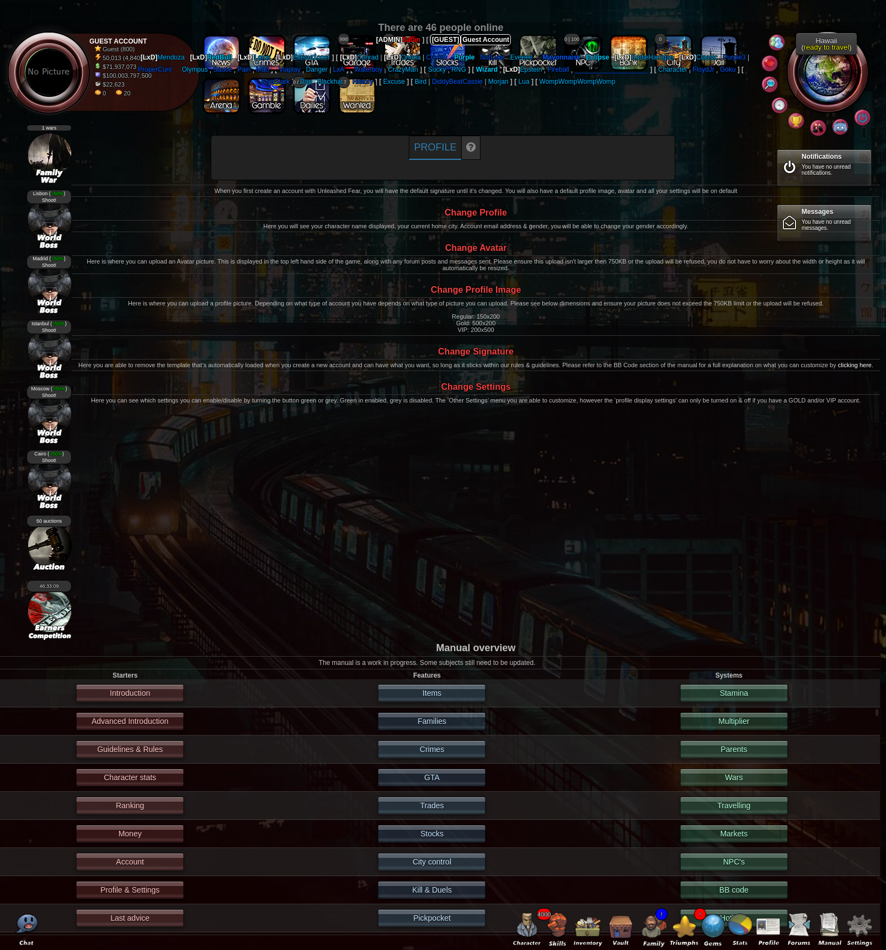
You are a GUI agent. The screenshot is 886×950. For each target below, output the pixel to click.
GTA (432, 777)
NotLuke (492, 57)
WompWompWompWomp (578, 81)
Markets (734, 833)
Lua (524, 81)
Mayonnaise (562, 57)
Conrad (367, 57)
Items (432, 693)
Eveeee (521, 57)
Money (130, 833)
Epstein (531, 69)
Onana (411, 57)
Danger (316, 69)
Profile (435, 147)
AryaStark (275, 81)
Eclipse (597, 57)
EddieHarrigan (653, 57)
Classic (707, 57)
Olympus (194, 69)
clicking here (855, 365)
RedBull (219, 57)
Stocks (432, 833)
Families (432, 721)
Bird (420, 81)
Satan (411, 40)
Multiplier (733, 721)
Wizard (487, 69)
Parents (733, 749)
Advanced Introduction (130, 721)
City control (432, 861)
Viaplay (290, 69)
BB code (734, 889)
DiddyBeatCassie (457, 81)
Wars (734, 777)
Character (672, 69)
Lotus (262, 57)
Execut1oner (311, 57)
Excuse (394, 81)
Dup (306, 81)
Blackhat (330, 81)
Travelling (733, 805)
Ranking (130, 805)
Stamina (734, 693)
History (363, 81)
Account (130, 861)
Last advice (130, 918)
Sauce (223, 69)
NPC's (734, 861)
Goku (728, 69)
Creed (435, 57)
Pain (243, 69)
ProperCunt (155, 69)
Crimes (432, 749)
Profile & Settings (129, 889)
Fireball (558, 69)
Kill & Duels (432, 889)
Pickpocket (432, 918)
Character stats (130, 777)
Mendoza (170, 57)
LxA (339, 69)
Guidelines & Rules (130, 749)
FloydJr (703, 69)
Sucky (437, 69)
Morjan (498, 81)
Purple (464, 57)
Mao (262, 69)
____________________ (611, 69)
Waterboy (368, 69)
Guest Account (485, 40)
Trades (432, 805)
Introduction (130, 693)
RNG (458, 69)
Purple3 (734, 57)
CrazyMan (403, 69)
